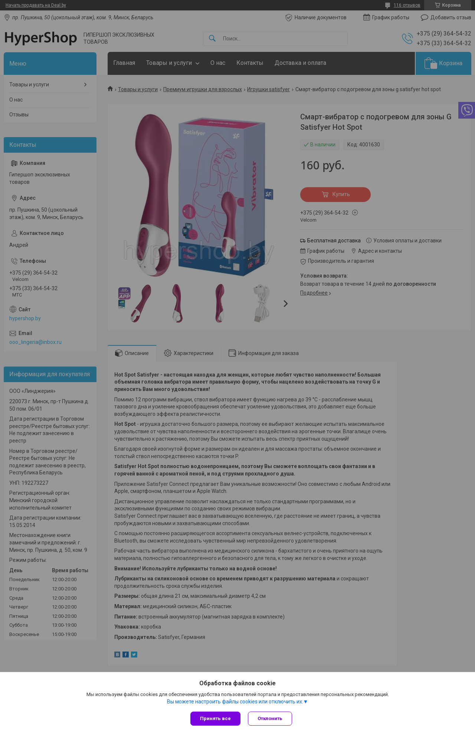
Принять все (215, 718)
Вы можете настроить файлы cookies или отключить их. (235, 702)
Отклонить (270, 718)
